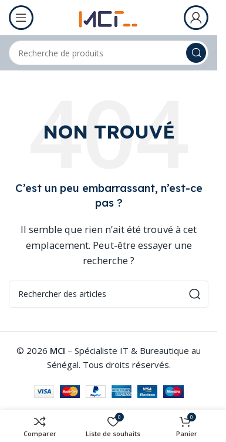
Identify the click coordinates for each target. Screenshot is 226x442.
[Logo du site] (108, 16)
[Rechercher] (108, 53)
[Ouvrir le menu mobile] (21, 17)
